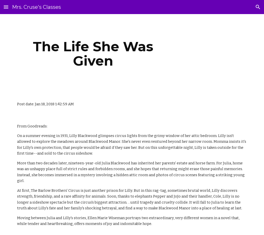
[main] (93, 53)
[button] (6, 7)
